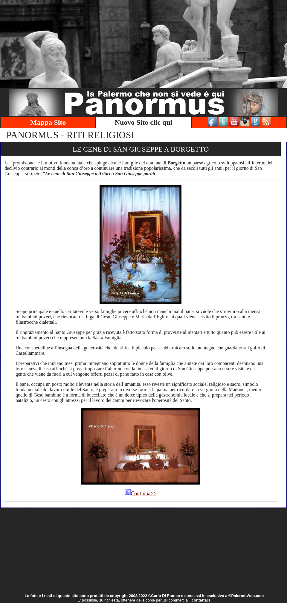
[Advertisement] (144, 42)
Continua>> (140, 493)
